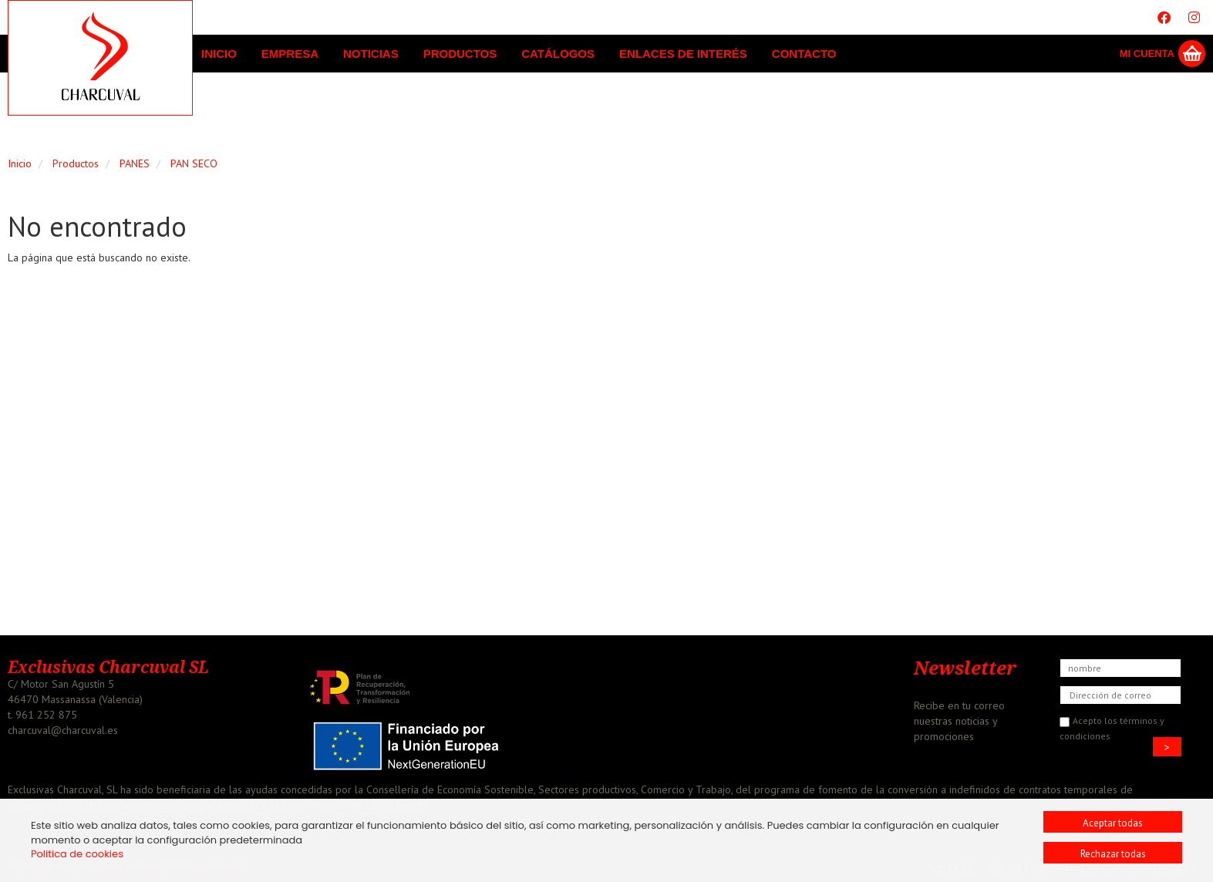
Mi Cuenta (1147, 53)
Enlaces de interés (683, 53)
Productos (460, 53)
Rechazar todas (1113, 853)
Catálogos (558, 53)
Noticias (371, 53)
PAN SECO (193, 163)
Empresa (289, 53)
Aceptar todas (1113, 823)
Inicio (219, 53)
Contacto (804, 53)
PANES (135, 163)
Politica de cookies (77, 854)
